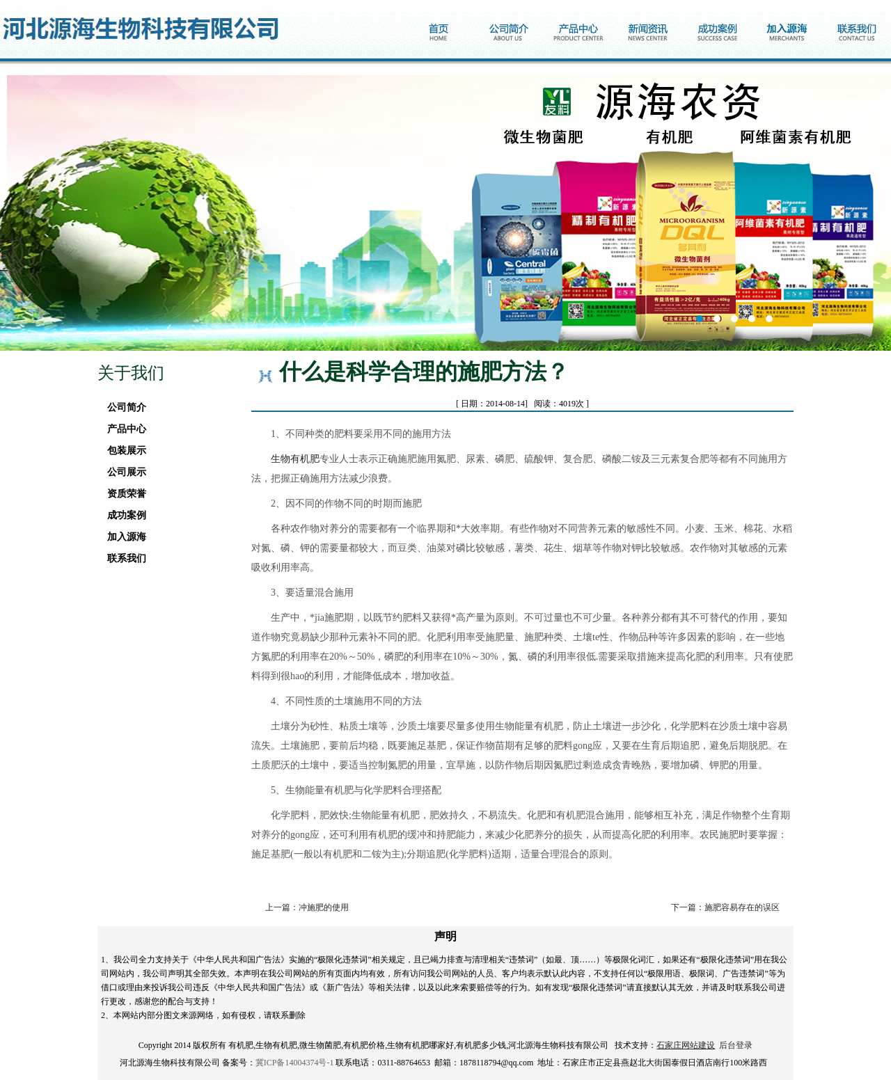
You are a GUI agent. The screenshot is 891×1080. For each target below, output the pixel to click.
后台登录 (735, 1045)
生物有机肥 (295, 459)
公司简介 (123, 407)
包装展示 (123, 450)
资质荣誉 (123, 494)
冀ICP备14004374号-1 (294, 1062)
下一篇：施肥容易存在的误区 (725, 907)
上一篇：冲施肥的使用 (307, 907)
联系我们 (123, 558)
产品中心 (123, 429)
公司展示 (123, 472)
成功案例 (123, 515)
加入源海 (123, 537)
